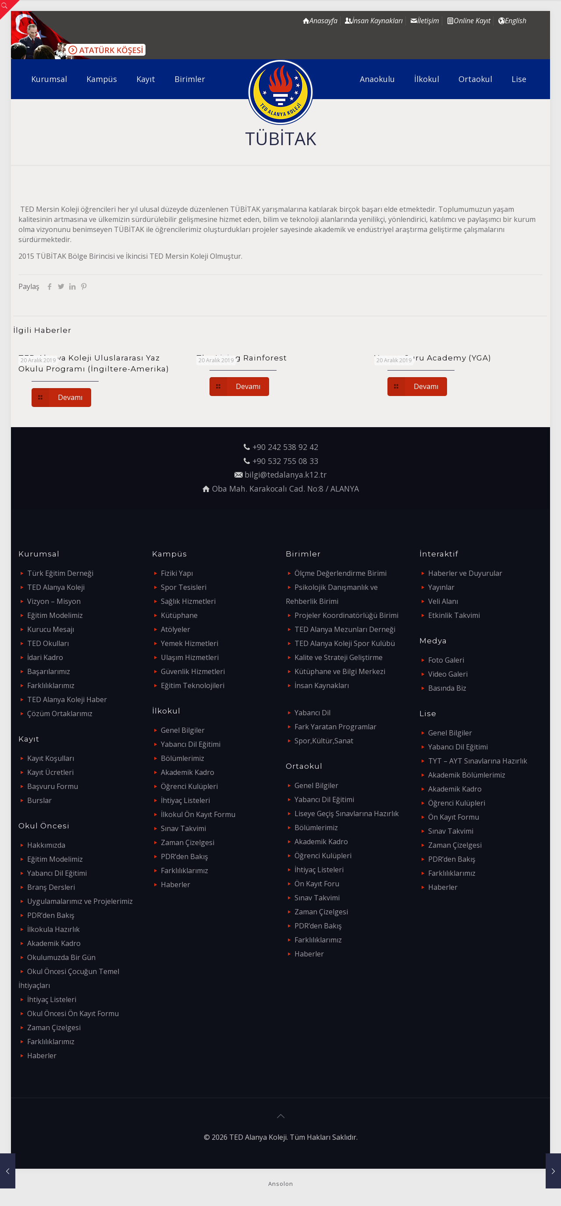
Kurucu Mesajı (50, 629)
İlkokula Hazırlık (53, 929)
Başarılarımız (48, 671)
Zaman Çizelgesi (54, 1027)
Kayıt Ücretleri (50, 772)
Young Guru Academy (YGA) (432, 357)
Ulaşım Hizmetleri (190, 657)
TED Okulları (48, 643)
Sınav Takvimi (183, 828)
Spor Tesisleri (183, 587)
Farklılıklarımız (51, 685)
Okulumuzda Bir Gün (61, 957)
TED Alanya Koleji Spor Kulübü (345, 643)
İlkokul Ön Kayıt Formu (198, 814)
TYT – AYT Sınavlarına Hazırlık (477, 761)
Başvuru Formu (52, 786)
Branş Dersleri (51, 887)
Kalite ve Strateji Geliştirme (339, 657)
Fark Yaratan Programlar (335, 726)
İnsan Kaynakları (322, 685)
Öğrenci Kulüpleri (189, 786)
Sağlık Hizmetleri (188, 601)
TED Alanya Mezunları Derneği (345, 629)
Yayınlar (441, 587)
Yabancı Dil (312, 712)
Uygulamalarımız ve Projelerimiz (80, 901)
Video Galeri (448, 674)
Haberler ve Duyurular (465, 573)
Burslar (39, 800)
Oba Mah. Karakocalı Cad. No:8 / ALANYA (285, 488)
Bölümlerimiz (182, 758)
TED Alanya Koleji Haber (67, 699)
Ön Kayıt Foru (317, 883)
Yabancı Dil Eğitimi (57, 873)
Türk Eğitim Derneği (60, 573)
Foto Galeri (446, 660)
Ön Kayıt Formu (453, 817)
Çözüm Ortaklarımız (59, 713)
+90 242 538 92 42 (285, 447)
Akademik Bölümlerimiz (466, 775)
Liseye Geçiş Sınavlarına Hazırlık (347, 813)
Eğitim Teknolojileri (192, 685)
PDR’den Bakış (51, 915)
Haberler (42, 1055)
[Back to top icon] (280, 1116)
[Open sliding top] (10, 10)
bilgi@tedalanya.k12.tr (286, 474)
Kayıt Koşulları (50, 758)
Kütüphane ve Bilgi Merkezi (340, 671)
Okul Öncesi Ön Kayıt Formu (73, 1013)
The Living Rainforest (241, 357)
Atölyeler (175, 629)
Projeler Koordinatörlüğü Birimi (346, 615)
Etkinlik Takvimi (454, 615)
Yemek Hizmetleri (189, 643)
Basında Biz (447, 688)
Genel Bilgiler (183, 730)
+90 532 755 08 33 (285, 461)
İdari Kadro (45, 657)
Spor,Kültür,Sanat (324, 741)
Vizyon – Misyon (54, 601)
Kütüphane (179, 615)
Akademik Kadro (54, 943)
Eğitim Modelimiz (55, 615)
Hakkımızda (46, 845)
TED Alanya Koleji (56, 587)
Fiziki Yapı (177, 573)
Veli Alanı (443, 601)
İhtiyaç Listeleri (51, 999)
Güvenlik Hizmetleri (193, 671)
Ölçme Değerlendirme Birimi (341, 573)
